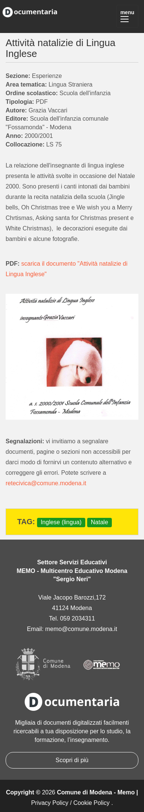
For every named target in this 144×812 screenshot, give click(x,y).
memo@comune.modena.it (81, 629)
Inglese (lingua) (61, 522)
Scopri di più (71, 760)
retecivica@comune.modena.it (46, 483)
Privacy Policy (49, 803)
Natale (99, 522)
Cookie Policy (91, 803)
